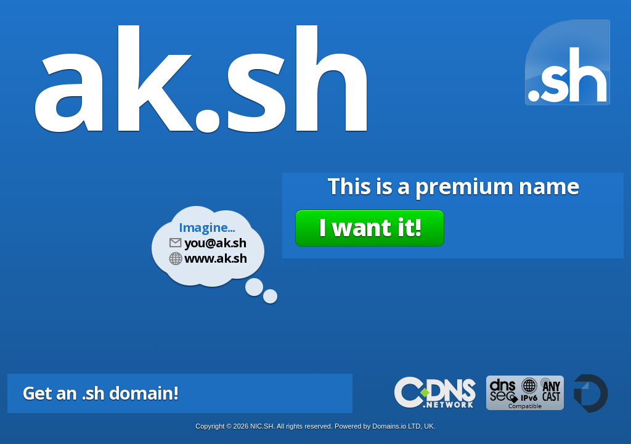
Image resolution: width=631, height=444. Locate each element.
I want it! (370, 227)
